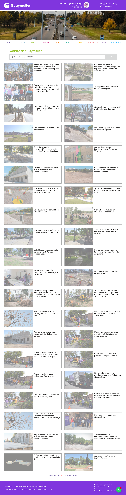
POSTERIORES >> (71, 475)
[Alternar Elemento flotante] (119, 490)
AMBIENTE (69, 42)
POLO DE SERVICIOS (116, 42)
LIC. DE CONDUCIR (93, 42)
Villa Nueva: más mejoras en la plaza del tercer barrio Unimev (106, 231)
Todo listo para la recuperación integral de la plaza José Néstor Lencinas (46, 149)
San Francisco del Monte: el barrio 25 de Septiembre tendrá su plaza (106, 169)
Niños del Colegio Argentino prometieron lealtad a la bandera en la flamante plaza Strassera (46, 67)
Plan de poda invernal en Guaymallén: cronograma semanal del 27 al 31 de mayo (47, 416)
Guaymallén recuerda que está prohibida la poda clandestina (107, 107)
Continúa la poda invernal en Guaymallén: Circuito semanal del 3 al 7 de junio (107, 395)
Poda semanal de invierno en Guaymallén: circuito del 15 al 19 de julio (107, 313)
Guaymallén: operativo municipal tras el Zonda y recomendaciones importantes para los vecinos (47, 293)
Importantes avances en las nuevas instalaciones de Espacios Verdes (46, 436)
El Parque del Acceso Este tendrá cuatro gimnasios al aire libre (47, 457)
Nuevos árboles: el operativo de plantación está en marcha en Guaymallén (46, 107)
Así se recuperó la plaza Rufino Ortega (104, 457)
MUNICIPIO (10, 42)
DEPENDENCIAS (45, 42)
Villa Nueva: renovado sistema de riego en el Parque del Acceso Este (47, 251)
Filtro (112, 56)
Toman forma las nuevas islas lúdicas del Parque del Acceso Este (107, 190)
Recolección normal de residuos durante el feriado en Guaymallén (107, 374)
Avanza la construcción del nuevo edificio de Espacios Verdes (45, 333)
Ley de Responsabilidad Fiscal (104, 491)
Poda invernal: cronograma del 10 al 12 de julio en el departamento (106, 333)
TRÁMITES (22, 42)
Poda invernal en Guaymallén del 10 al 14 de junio (46, 395)
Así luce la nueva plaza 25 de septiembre (46, 128)
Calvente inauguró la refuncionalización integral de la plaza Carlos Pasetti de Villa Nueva (107, 67)
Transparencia (107, 6)
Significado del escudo (102, 486)
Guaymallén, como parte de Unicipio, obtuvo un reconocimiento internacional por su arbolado (46, 88)
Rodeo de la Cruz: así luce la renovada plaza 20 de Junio (46, 231)
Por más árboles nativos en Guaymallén (106, 415)
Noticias (33, 42)
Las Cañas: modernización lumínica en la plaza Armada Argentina (106, 251)
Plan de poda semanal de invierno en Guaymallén (45, 374)
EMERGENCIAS (57, 42)
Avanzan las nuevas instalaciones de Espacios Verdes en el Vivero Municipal (107, 436)
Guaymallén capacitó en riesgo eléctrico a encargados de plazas (46, 272)
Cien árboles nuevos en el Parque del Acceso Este (105, 210)
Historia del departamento (103, 484)
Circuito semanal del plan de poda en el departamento (106, 354)
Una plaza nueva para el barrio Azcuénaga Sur (47, 210)
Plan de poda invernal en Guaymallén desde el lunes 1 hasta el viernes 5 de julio (46, 354)
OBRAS (104, 42)
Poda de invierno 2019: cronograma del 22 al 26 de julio (46, 313)
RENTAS (81, 42)
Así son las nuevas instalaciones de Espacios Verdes (105, 149)
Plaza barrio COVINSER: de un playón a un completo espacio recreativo (46, 190)
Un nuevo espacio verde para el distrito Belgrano (107, 128)
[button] (2, 24)
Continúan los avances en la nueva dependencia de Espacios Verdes (46, 169)
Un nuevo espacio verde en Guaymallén (106, 272)
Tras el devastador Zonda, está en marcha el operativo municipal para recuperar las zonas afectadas (106, 293)
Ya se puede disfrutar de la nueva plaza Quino (106, 87)
